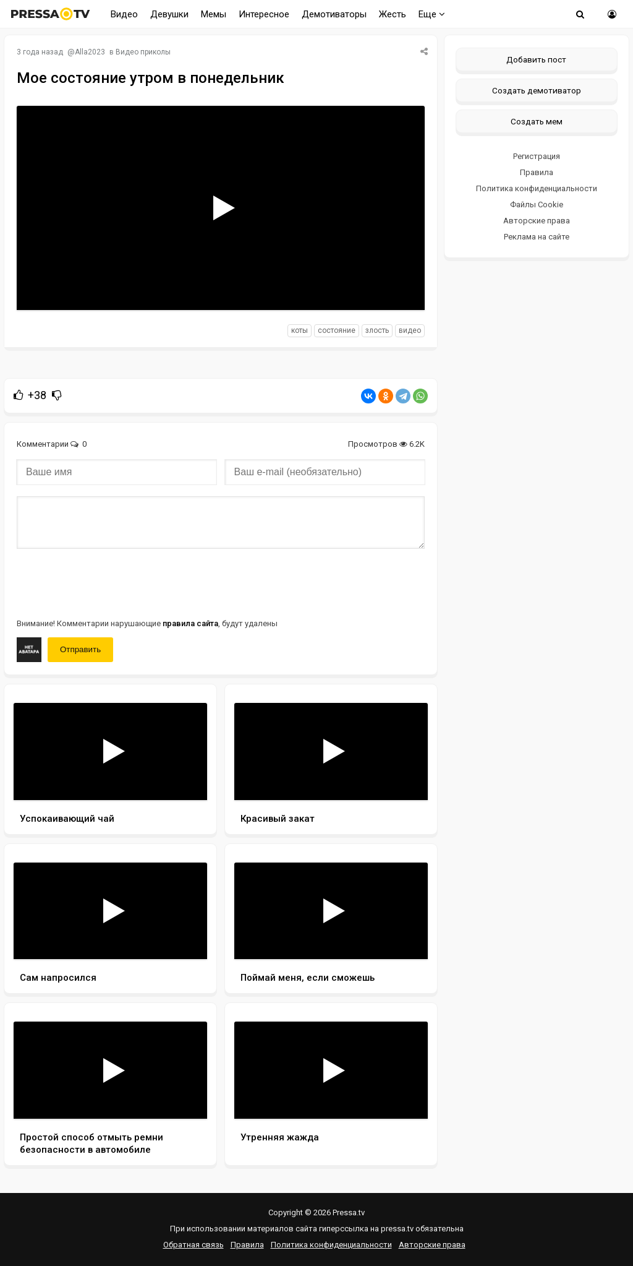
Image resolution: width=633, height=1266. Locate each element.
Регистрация (536, 156)
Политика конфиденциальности (536, 188)
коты (299, 330)
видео (410, 330)
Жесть (392, 14)
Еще (431, 14)
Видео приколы (143, 52)
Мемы (213, 14)
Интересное (264, 14)
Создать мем (537, 121)
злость (377, 330)
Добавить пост (536, 59)
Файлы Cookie (536, 204)
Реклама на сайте (536, 236)
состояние (336, 330)
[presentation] (111, 582)
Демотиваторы (334, 14)
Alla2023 (90, 52)
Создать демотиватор (536, 90)
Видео (124, 14)
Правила (536, 172)
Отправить (80, 649)
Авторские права (536, 220)
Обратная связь (193, 1244)
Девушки (169, 14)
